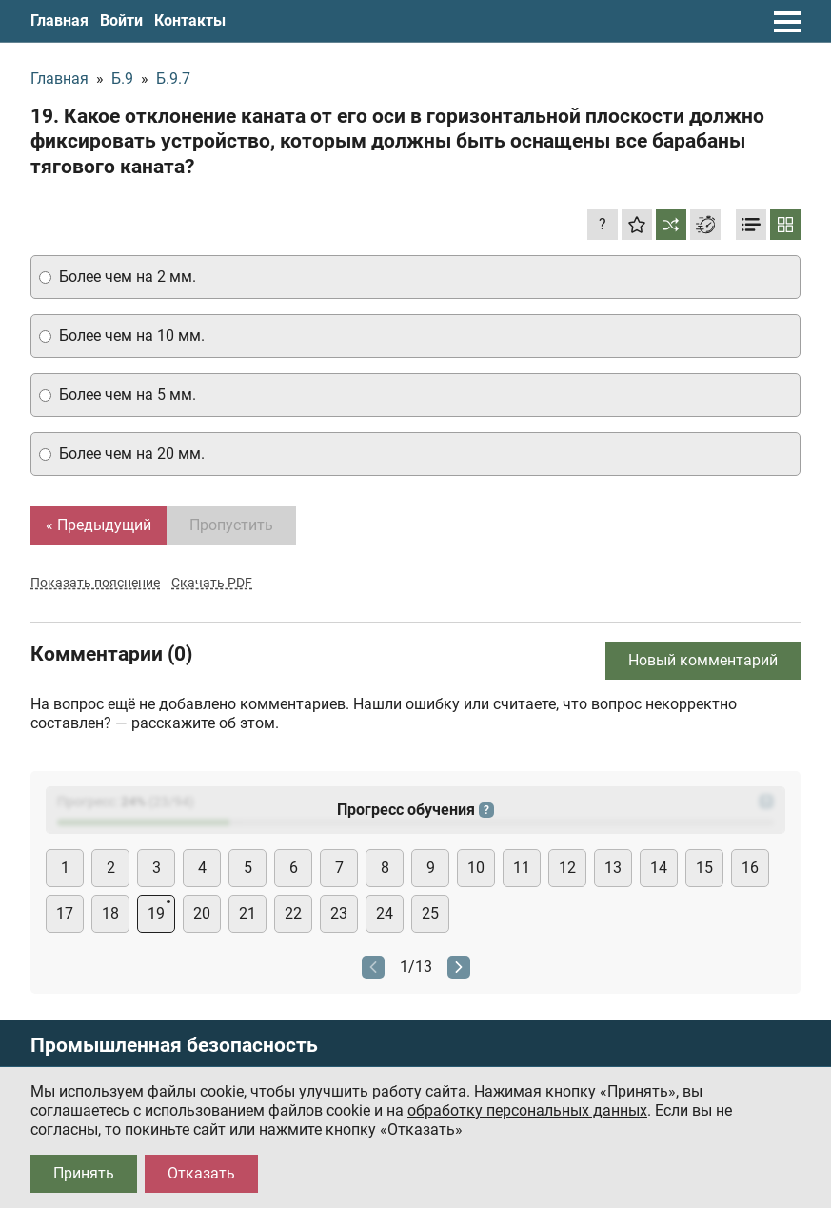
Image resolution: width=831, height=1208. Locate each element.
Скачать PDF (211, 582)
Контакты (190, 20)
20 (201, 913)
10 (476, 868)
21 (247, 913)
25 (430, 913)
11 (521, 868)
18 (110, 913)
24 (384, 913)
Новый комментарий (703, 660)
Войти (121, 20)
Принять (83, 1173)
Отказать (201, 1173)
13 (613, 868)
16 (750, 868)
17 (64, 913)
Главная (59, 20)
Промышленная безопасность (174, 1046)
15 (704, 868)
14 (658, 868)
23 (338, 913)
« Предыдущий (98, 525)
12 (567, 868)
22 (293, 913)
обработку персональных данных (527, 1110)
